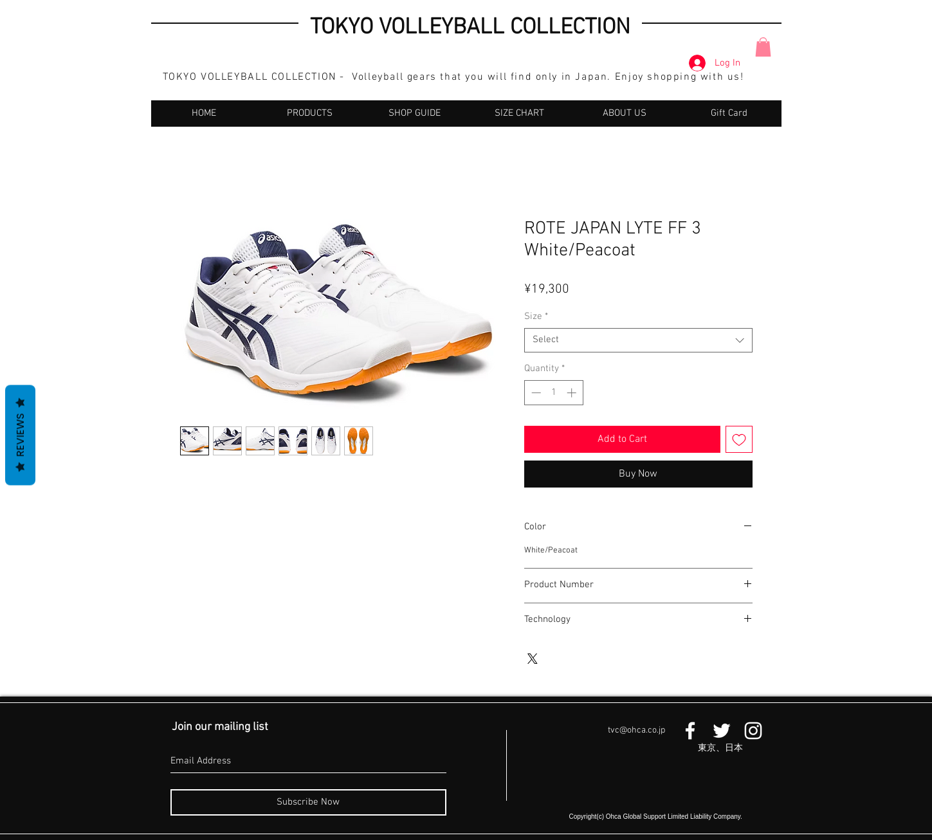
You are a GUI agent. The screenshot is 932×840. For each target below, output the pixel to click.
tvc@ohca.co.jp (636, 730)
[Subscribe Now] (308, 802)
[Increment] (572, 393)
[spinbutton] (553, 393)
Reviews (20, 435)
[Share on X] (532, 658)
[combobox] (638, 340)
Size (536, 316)
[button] (763, 47)
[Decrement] (535, 393)
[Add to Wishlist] (739, 439)
